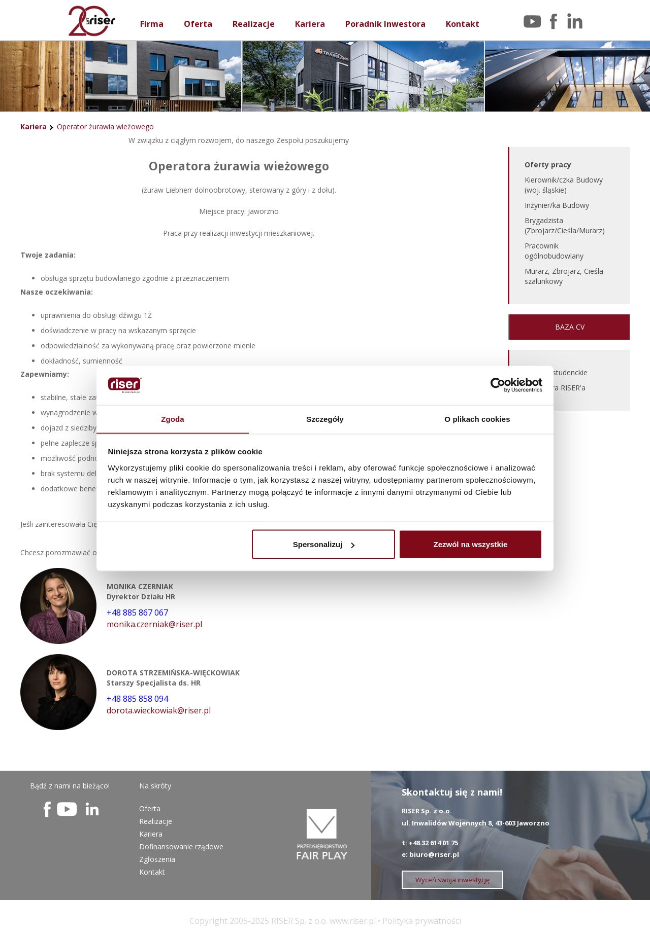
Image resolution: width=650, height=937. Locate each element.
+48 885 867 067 (137, 612)
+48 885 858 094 (137, 698)
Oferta (198, 23)
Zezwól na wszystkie (470, 544)
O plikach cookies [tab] (477, 418)
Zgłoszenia (157, 859)
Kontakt (462, 23)
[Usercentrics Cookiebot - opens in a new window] (497, 384)
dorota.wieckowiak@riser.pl (159, 710)
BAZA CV (569, 327)
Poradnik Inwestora (385, 23)
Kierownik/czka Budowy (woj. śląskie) (564, 185)
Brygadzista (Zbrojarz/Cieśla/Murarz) (565, 225)
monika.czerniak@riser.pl (154, 624)
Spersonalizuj (324, 544)
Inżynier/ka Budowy (557, 205)
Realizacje (254, 23)
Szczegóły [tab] (324, 418)
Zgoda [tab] (172, 418)
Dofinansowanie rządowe (181, 846)
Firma (152, 23)
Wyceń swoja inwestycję (452, 879)
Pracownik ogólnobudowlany (554, 251)
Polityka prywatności (421, 920)
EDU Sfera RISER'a (555, 387)
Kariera (310, 23)
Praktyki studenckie (556, 372)
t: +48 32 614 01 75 (430, 842)
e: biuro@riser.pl (430, 854)
